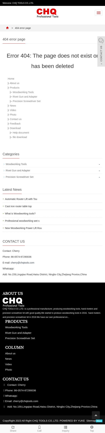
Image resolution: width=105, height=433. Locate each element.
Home (11, 78)
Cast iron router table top (18, 206)
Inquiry (66, 428)
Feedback (15, 123)
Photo (13, 114)
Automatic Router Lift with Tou (21, 199)
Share (13, 428)
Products (14, 87)
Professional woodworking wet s (22, 220)
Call (39, 428)
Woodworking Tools (23, 92)
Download (15, 128)
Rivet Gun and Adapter (25, 96)
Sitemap (91, 420)
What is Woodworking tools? (20, 213)
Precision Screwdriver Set (26, 101)
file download (20, 137)
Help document (21, 132)
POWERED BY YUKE (73, 420)
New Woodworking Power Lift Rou (23, 228)
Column (14, 348)
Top (92, 428)
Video (13, 110)
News (13, 105)
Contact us (15, 119)
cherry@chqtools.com (22, 262)
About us (14, 83)
